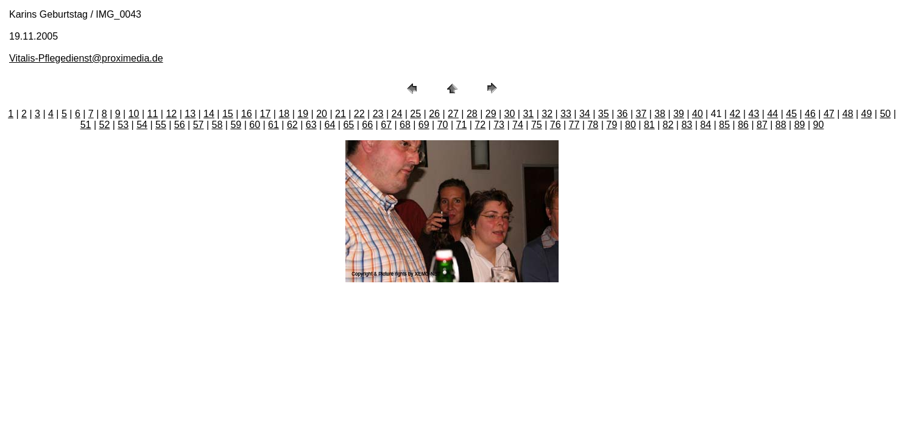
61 (273, 125)
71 (461, 125)
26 (434, 114)
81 (649, 125)
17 (265, 114)
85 (724, 125)
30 (509, 114)
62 (292, 125)
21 (340, 114)
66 (367, 125)
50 (885, 114)
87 (762, 125)
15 (227, 114)
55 (160, 125)
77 (574, 125)
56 (179, 125)
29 (491, 114)
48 (847, 114)
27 (453, 114)
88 (780, 125)
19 (302, 114)
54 (141, 125)
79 (611, 125)
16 (246, 114)
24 (397, 114)
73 (498, 125)
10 (134, 114)
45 (791, 114)
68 (405, 125)
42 (735, 114)
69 (423, 125)
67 (386, 125)
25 (415, 114)
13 (190, 114)
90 (818, 125)
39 (678, 114)
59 (235, 125)
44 (772, 114)
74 (517, 125)
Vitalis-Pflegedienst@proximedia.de (86, 58)
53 (123, 125)
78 (592, 125)
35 (603, 114)
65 (348, 125)
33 (565, 114)
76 (555, 125)
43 (754, 114)
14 (208, 114)
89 (799, 125)
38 (659, 114)
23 (378, 114)
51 (85, 125)
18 (283, 114)
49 (866, 114)
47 (829, 114)
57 (198, 125)
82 (668, 125)
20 (321, 114)
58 (217, 125)
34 (584, 114)
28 (472, 114)
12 (171, 114)
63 (311, 125)
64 (330, 125)
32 (547, 114)
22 (359, 114)
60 (254, 125)
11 (152, 114)
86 (743, 125)
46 (810, 114)
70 (442, 125)
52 (104, 125)
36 (622, 114)
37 (640, 114)
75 (536, 125)
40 (697, 114)
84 (705, 125)
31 (528, 114)
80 (630, 125)
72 (480, 125)
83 (687, 125)
